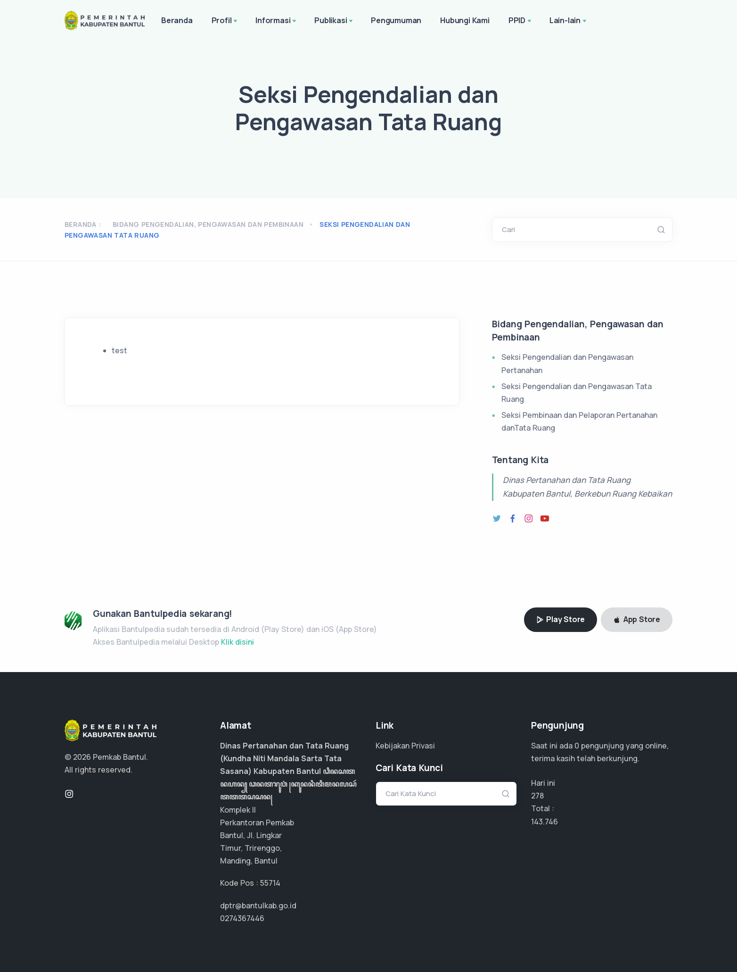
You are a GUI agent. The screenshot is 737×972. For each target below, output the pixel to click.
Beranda (177, 20)
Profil (225, 21)
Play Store (560, 619)
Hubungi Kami (465, 20)
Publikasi (334, 21)
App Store (636, 619)
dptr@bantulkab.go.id (258, 905)
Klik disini (237, 642)
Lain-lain (568, 21)
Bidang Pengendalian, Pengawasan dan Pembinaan (208, 224)
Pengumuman (396, 20)
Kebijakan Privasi (405, 745)
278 (537, 795)
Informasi (276, 21)
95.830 (543, 821)
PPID (520, 21)
